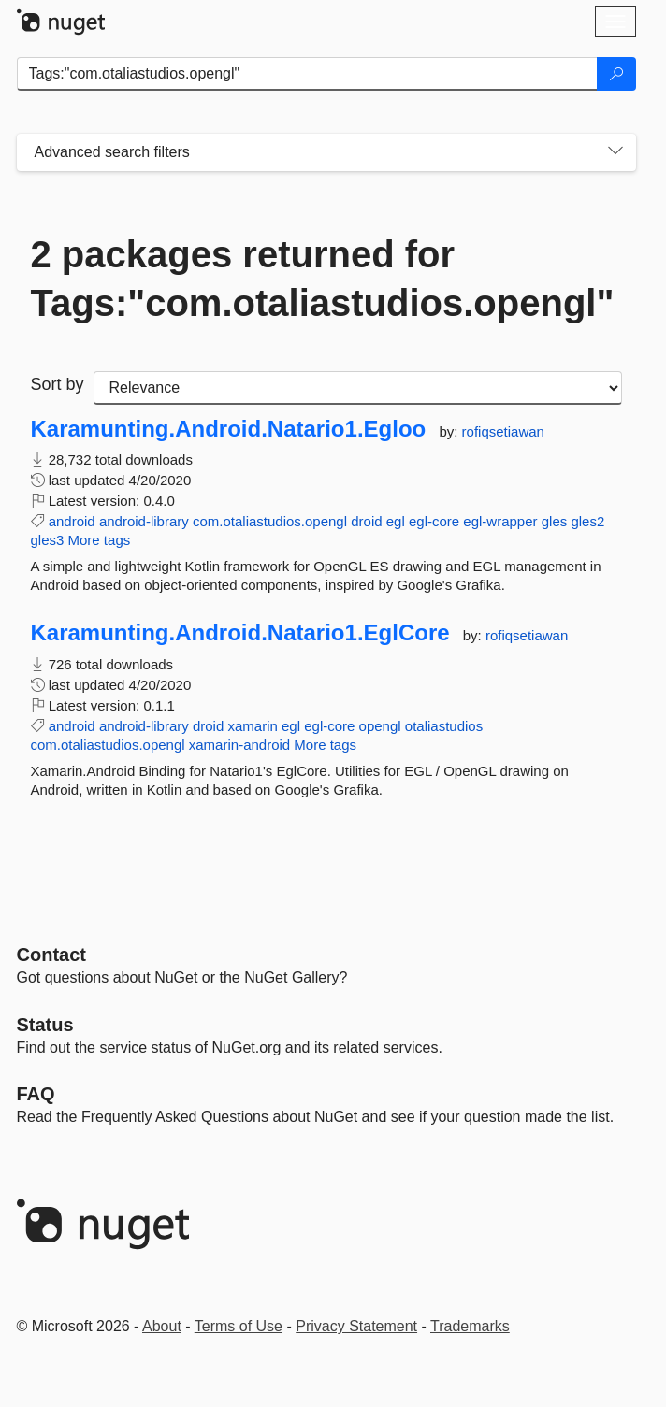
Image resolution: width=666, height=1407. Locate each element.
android (72, 521)
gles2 (587, 521)
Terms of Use (238, 1326)
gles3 (48, 540)
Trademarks (470, 1326)
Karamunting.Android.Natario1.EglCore (240, 633)
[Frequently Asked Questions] (36, 1094)
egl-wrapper (500, 521)
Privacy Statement (356, 1326)
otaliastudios (444, 726)
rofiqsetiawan (503, 431)
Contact (51, 954)
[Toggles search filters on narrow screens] (615, 152)
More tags (99, 540)
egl (395, 521)
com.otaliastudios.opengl (270, 521)
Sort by (57, 384)
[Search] (616, 74)
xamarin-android (239, 745)
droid (366, 521)
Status (45, 1024)
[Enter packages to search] (307, 74)
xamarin (252, 726)
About (161, 1326)
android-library (144, 521)
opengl (380, 726)
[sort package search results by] (358, 388)
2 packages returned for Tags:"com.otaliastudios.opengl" (323, 278)
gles (555, 521)
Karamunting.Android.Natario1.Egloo (229, 429)
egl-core (434, 521)
